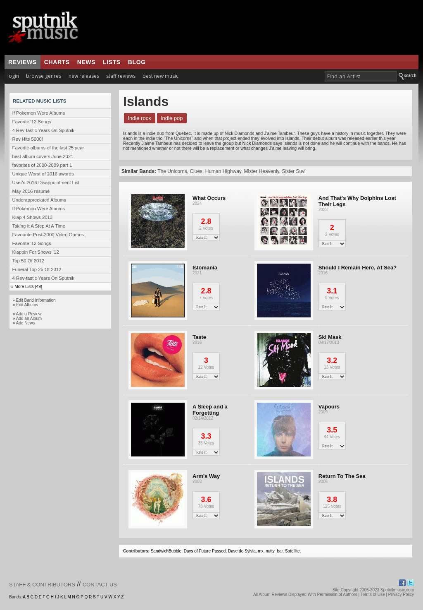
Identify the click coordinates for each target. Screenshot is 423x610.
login (13, 75)
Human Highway (223, 171)
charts (57, 62)
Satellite (292, 551)
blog (137, 62)
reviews (22, 62)
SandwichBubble (166, 551)
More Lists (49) (28, 286)
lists (112, 62)
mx (260, 551)
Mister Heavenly (261, 171)
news (86, 62)
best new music (160, 75)
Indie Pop (172, 118)
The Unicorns (172, 171)
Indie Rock (139, 118)
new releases (84, 75)
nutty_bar (274, 551)
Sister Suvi (293, 171)
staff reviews (120, 75)
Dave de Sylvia (242, 551)
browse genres (43, 75)
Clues (196, 171)
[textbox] (361, 76)
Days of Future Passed (205, 551)
